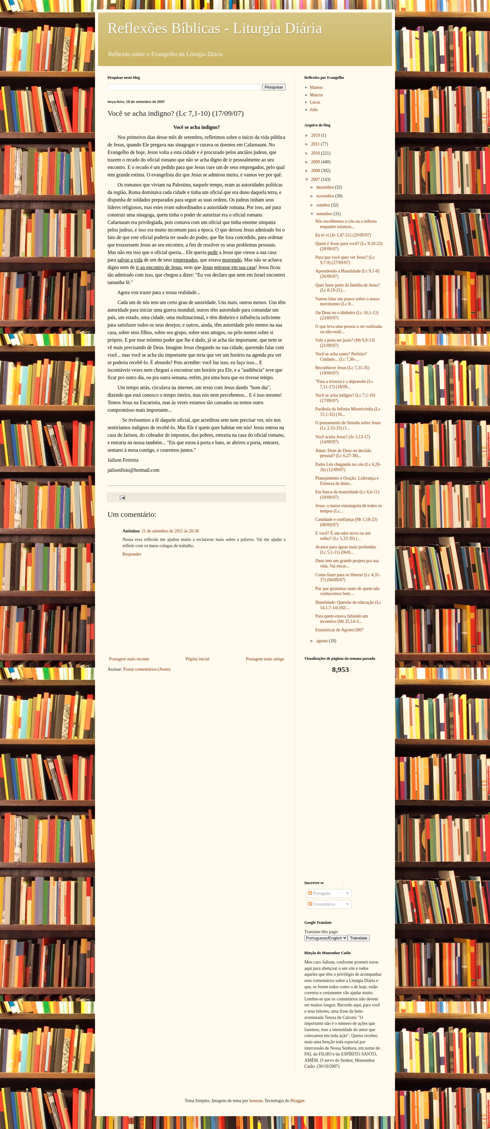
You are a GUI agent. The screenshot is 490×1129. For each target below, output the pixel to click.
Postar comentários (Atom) (147, 669)
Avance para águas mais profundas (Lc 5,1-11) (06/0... (345, 550)
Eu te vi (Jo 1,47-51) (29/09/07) (343, 235)
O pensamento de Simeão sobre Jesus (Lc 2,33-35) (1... (348, 425)
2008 (316, 170)
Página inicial (198, 659)
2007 (316, 179)
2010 (316, 153)
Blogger (297, 1100)
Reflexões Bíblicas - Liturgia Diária (215, 28)
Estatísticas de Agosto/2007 (339, 630)
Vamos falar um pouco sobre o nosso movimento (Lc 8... (347, 302)
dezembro (325, 187)
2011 (316, 144)
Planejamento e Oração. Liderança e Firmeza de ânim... (347, 481)
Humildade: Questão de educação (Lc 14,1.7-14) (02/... (348, 605)
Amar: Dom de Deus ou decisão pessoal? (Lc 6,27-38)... (343, 453)
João (314, 109)
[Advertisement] (343, 777)
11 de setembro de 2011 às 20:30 (170, 531)
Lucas (315, 102)
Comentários (321, 904)
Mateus (316, 87)
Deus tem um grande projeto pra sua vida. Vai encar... (347, 563)
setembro (324, 213)
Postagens (319, 893)
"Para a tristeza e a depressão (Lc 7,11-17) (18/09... (344, 384)
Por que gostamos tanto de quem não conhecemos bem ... (347, 591)
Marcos (316, 95)
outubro (323, 205)
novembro (325, 196)
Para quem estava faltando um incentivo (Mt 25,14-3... (341, 619)
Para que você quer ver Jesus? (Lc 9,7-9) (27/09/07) (345, 260)
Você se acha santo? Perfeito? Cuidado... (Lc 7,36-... (341, 357)
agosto (322, 640)
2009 (316, 162)
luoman (255, 1100)
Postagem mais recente (129, 659)
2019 (316, 135)
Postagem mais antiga (265, 659)
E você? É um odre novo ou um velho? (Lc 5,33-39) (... (343, 536)
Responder (131, 554)
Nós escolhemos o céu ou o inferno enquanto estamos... (346, 224)
